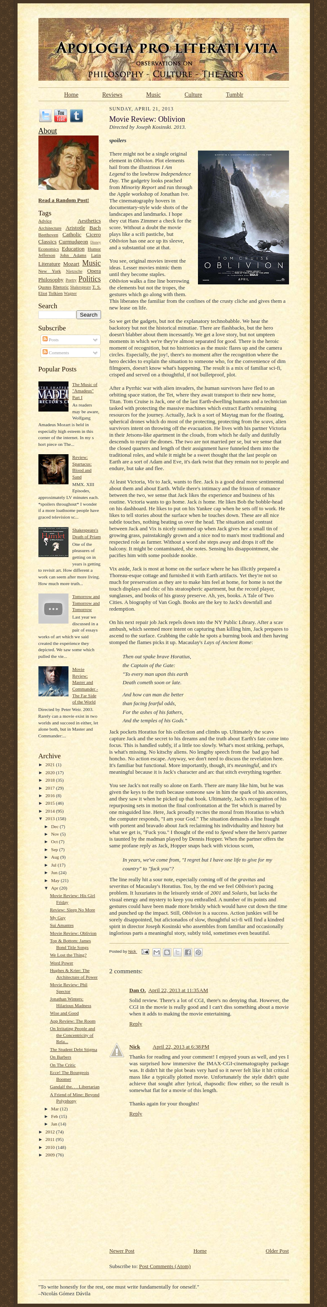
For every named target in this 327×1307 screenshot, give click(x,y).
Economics (48, 248)
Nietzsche (74, 271)
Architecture (50, 227)
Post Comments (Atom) (165, 1266)
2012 (51, 1131)
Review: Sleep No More (72, 909)
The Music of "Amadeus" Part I (84, 391)
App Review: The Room (72, 1020)
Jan (54, 1123)
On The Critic (63, 1064)
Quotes (45, 286)
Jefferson (47, 255)
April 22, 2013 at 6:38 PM (181, 1047)
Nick (134, 1047)
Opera (94, 271)
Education (73, 249)
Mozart (71, 264)
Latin (96, 255)
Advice (45, 220)
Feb (55, 1116)
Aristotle (75, 228)
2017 (51, 787)
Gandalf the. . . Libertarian (74, 1086)
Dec (55, 826)
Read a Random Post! (63, 200)
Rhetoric (60, 286)
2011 (51, 1139)
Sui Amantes (62, 925)
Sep (55, 849)
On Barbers (60, 1056)
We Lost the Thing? (68, 954)
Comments (56, 352)
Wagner (70, 293)
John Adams (73, 255)
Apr (55, 887)
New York (49, 271)
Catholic (72, 234)
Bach (95, 228)
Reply (135, 1024)
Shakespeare (80, 287)
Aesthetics (89, 220)
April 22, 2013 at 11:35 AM (178, 990)
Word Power (61, 962)
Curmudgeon (73, 241)
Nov (55, 833)
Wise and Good (64, 1012)
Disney (95, 242)
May (56, 880)
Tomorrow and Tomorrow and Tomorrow (86, 603)
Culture (193, 94)
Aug (55, 856)
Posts (50, 339)
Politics (90, 279)
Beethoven (48, 234)
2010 (51, 1147)
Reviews (112, 94)
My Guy (58, 917)
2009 (51, 1154)
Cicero (93, 234)
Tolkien (55, 293)
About (47, 131)
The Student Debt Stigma (73, 1049)
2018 (51, 780)
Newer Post (121, 1251)
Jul (54, 864)
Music (153, 94)
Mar (55, 1108)
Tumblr (234, 94)
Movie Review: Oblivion (73, 933)
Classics (47, 241)
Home (71, 94)
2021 (51, 764)
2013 (51, 818)
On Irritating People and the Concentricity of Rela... (72, 1035)
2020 (51, 772)
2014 (51, 810)
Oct (55, 841)
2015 (51, 803)
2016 (51, 795)
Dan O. (137, 990)
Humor (94, 248)
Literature (49, 264)
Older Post (277, 1251)
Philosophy (50, 279)
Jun (54, 872)
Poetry (71, 280)
